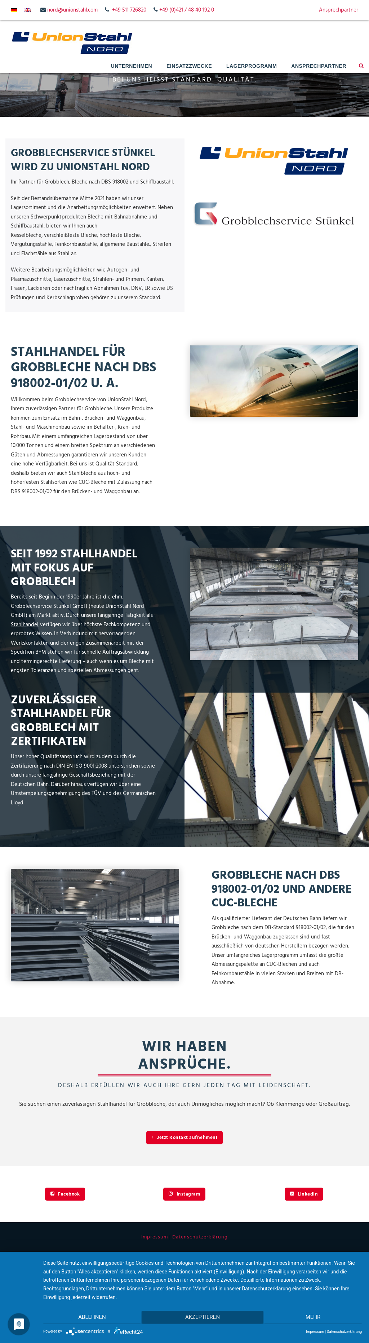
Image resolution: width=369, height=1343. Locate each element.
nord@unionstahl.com (72, 10)
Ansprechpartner (338, 10)
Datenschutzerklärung (200, 1237)
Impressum (154, 1237)
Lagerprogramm (251, 66)
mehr (314, 1318)
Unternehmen (131, 66)
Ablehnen (90, 1318)
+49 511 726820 (129, 10)
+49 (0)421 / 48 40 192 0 (186, 10)
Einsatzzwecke (189, 66)
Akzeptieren (202, 1318)
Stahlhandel (25, 624)
